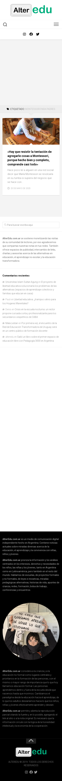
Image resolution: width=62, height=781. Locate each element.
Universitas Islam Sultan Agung (21, 282)
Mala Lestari (11, 323)
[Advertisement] (31, 72)
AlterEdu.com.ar (11, 238)
